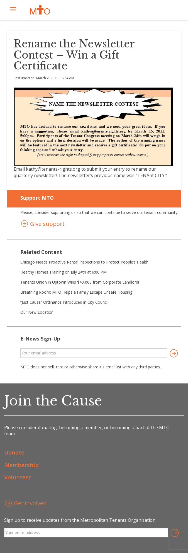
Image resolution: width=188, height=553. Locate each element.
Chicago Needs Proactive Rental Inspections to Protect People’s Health (84, 262)
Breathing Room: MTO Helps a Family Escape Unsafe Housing (76, 292)
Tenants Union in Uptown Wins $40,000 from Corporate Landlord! (79, 282)
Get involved (25, 503)
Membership (21, 465)
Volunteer (17, 477)
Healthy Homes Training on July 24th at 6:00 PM (63, 272)
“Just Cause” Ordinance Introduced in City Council (64, 302)
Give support (42, 224)
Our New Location (36, 312)
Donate (14, 452)
